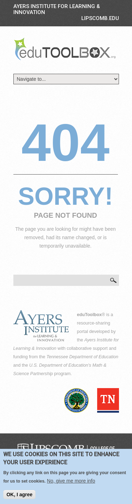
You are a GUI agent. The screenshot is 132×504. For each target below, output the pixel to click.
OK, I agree (19, 494)
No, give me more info (71, 481)
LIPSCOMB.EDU (100, 18)
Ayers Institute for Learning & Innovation (56, 9)
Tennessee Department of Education (82, 356)
